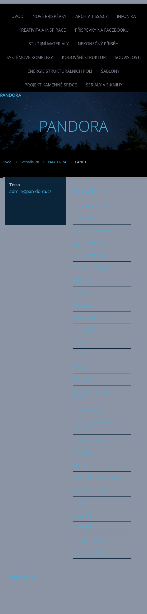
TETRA (78, 354)
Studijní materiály (49, 44)
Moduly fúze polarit (90, 440)
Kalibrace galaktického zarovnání (93, 425)
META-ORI (82, 515)
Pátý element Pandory (93, 267)
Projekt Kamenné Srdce (51, 85)
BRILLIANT (82, 379)
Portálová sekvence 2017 (95, 230)
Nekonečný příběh (98, 44)
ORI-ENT (80, 465)
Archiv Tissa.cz (91, 16)
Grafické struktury (89, 552)
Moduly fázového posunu (96, 477)
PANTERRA (57, 161)
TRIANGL (81, 342)
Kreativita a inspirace (42, 30)
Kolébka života (86, 410)
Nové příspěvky (49, 16)
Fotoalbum (29, 161)
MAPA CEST (83, 218)
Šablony (110, 71)
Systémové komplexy (30, 57)
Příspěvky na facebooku (102, 30)
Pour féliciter (84, 305)
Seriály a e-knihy (104, 85)
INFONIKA (126, 16)
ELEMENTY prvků (88, 243)
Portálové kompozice (92, 205)
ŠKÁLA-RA (82, 502)
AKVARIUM (83, 453)
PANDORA (10, 95)
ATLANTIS (81, 292)
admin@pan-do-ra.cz (30, 191)
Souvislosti (128, 57)
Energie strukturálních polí (59, 71)
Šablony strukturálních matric (93, 394)
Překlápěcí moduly (90, 540)
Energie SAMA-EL (88, 255)
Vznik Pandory (86, 330)
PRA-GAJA (82, 280)
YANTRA (80, 367)
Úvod (17, 16)
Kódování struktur (84, 57)
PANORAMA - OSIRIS (91, 490)
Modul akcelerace (89, 317)
